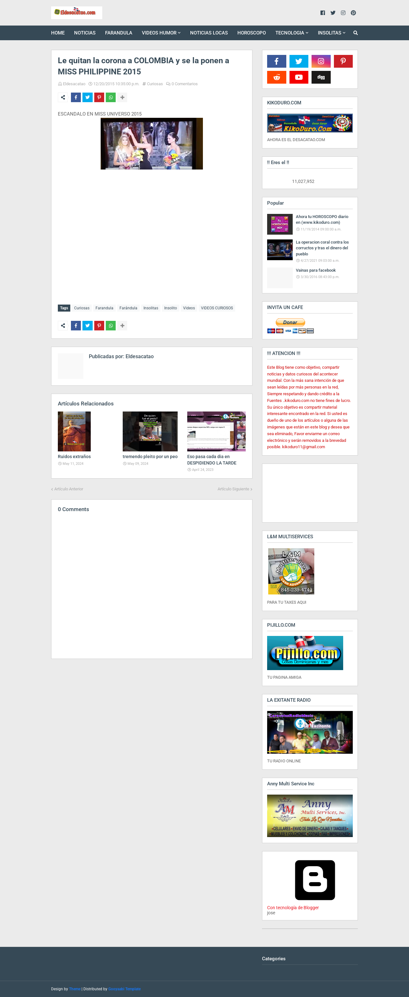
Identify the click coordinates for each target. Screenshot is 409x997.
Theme (75, 989)
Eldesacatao (74, 83)
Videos (189, 308)
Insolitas (150, 308)
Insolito (170, 308)
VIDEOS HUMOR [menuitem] (159, 33)
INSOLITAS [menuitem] (329, 33)
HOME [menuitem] (58, 33)
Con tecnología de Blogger (315, 905)
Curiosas (155, 83)
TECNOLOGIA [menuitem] (289, 33)
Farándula (128, 308)
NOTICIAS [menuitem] (85, 33)
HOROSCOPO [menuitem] (251, 33)
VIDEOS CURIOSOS (217, 308)
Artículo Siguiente (233, 487)
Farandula (104, 308)
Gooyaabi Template (124, 989)
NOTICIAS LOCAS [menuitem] (209, 33)
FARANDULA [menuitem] (118, 33)
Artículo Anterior (68, 487)
